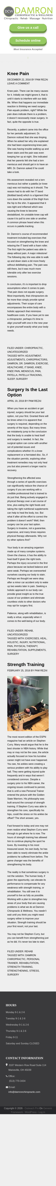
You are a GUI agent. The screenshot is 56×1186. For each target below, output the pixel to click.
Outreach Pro (32, 1108)
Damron (12, 363)
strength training (20, 967)
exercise (42, 363)
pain (37, 371)
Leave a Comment (18, 83)
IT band (29, 367)
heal (43, 638)
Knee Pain (18, 73)
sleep (11, 379)
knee (38, 367)
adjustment (33, 355)
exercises (32, 638)
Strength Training (25, 664)
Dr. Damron (27, 363)
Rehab (28, 630)
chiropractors (36, 359)
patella (12, 375)
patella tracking (30, 375)
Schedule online (28, 40)
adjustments (16, 359)
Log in (42, 1112)
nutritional (37, 642)
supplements (37, 650)
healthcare (15, 367)
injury (24, 642)
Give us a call (28, 27)
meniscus (27, 371)
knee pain (13, 371)
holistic (12, 642)
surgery (22, 379)
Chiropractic (33, 348)
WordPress (31, 1112)
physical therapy (25, 646)
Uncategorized (17, 352)
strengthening (17, 970)
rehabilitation (17, 650)
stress (34, 970)
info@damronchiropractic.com (24, 1092)
